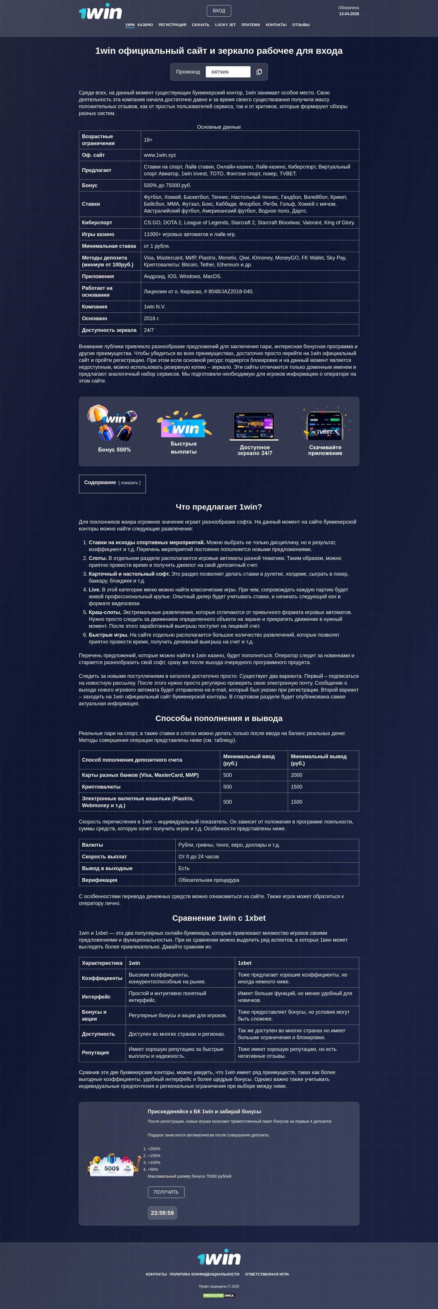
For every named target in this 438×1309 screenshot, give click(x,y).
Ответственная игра (267, 1274)
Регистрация (172, 25)
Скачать (200, 25)
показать (129, 482)
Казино (145, 25)
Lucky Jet (225, 25)
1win (130, 25)
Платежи (250, 25)
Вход (219, 10)
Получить (166, 1192)
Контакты (276, 25)
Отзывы (301, 25)
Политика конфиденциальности (204, 1274)
